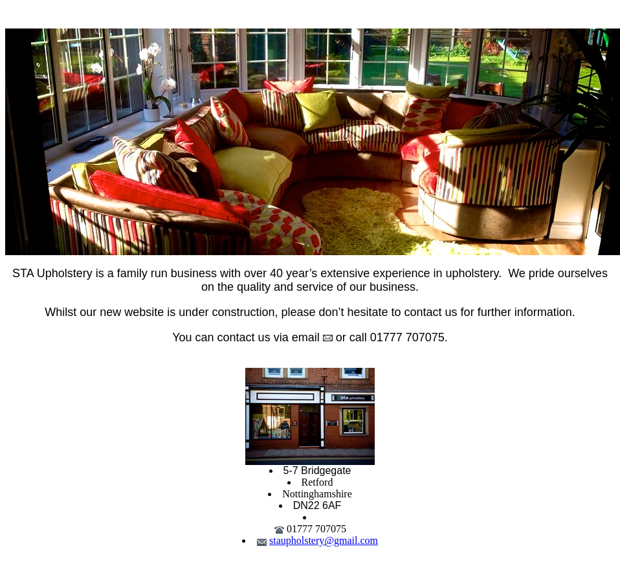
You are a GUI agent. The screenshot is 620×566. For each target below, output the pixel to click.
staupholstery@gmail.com (323, 540)
